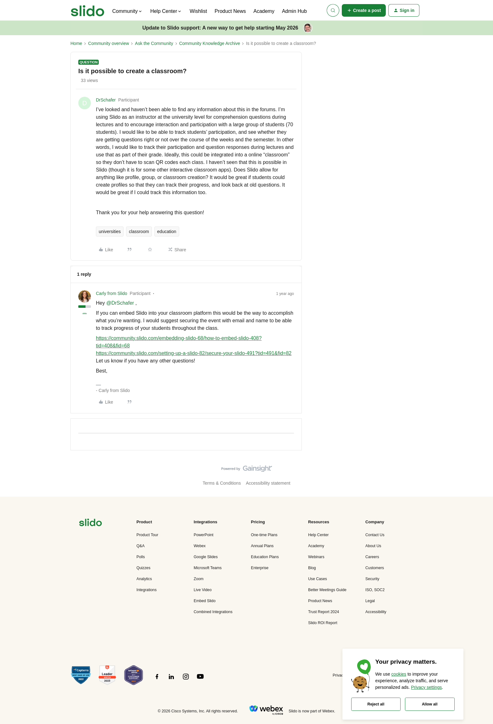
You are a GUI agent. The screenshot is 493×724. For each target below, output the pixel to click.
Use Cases (317, 579)
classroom (139, 231)
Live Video (203, 590)
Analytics (144, 579)
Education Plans (265, 557)
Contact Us (375, 535)
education (166, 231)
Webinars (316, 557)
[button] (364, 10)
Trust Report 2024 (323, 612)
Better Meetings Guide (327, 590)
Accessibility (375, 612)
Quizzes (143, 568)
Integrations (146, 590)
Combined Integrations (213, 612)
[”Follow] (157, 680)
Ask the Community (154, 43)
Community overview (108, 43)
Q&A (140, 546)
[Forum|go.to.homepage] (87, 10)
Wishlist (198, 11)
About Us (373, 546)
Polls (140, 557)
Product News (230, 11)
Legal (370, 601)
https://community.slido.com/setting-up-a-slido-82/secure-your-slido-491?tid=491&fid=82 (193, 353)
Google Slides (206, 557)
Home (76, 43)
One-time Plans (264, 535)
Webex (200, 546)
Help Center (318, 535)
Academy (263, 11)
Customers (374, 568)
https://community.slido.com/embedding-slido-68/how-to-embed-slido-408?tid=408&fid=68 (179, 341)
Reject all (376, 704)
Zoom (198, 579)
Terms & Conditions (222, 483)
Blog (312, 568)
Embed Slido (204, 601)
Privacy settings (426, 687)
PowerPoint (203, 535)
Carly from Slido (111, 293)
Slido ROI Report (322, 623)
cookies (398, 674)
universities (110, 231)
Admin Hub (294, 11)
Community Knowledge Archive (209, 43)
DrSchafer (106, 99)
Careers (372, 557)
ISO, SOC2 (375, 590)
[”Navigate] (90, 523)
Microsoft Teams (208, 568)
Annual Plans (262, 546)
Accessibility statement (268, 483)
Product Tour (147, 535)
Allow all (430, 704)
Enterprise (260, 568)
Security (372, 579)
